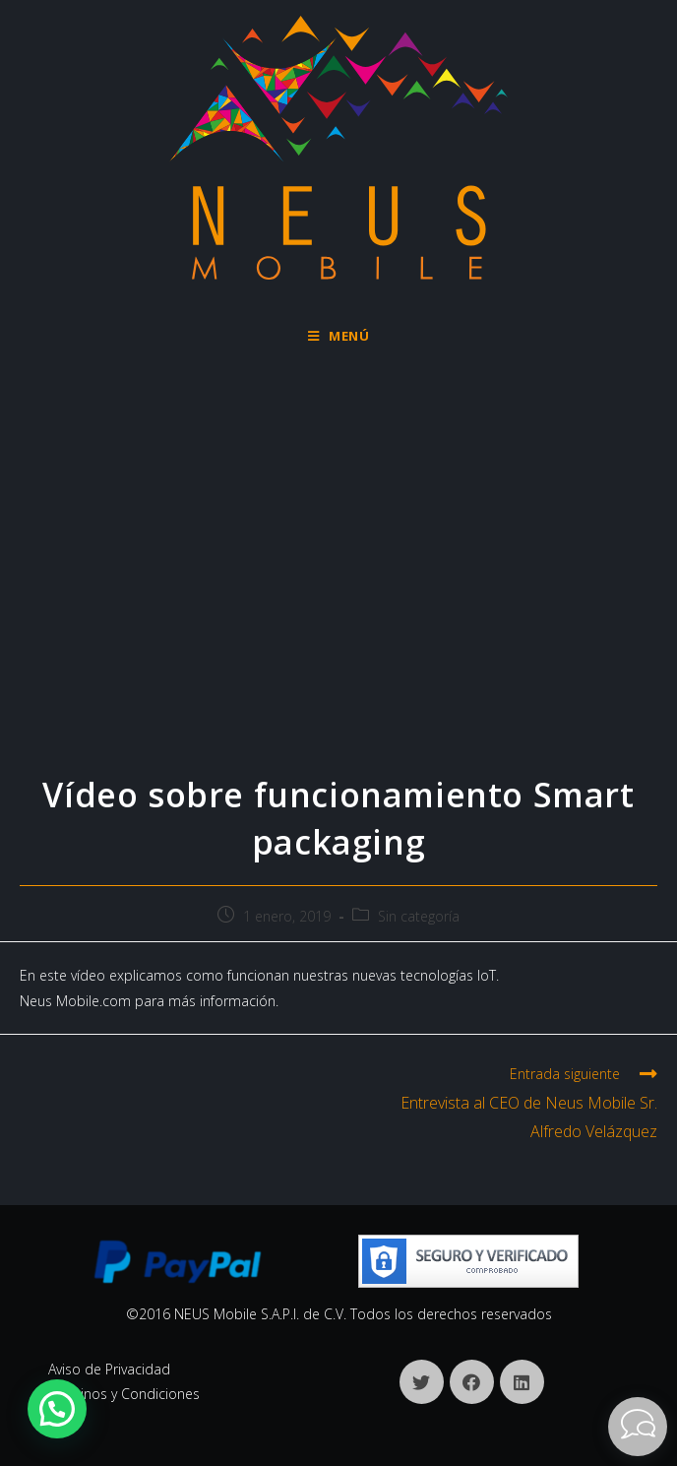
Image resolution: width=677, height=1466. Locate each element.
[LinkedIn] (522, 1382)
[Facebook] (472, 1382)
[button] (57, 1408)
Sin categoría (419, 916)
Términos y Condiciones (124, 1393)
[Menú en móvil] (339, 335)
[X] (422, 1382)
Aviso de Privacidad (109, 1369)
